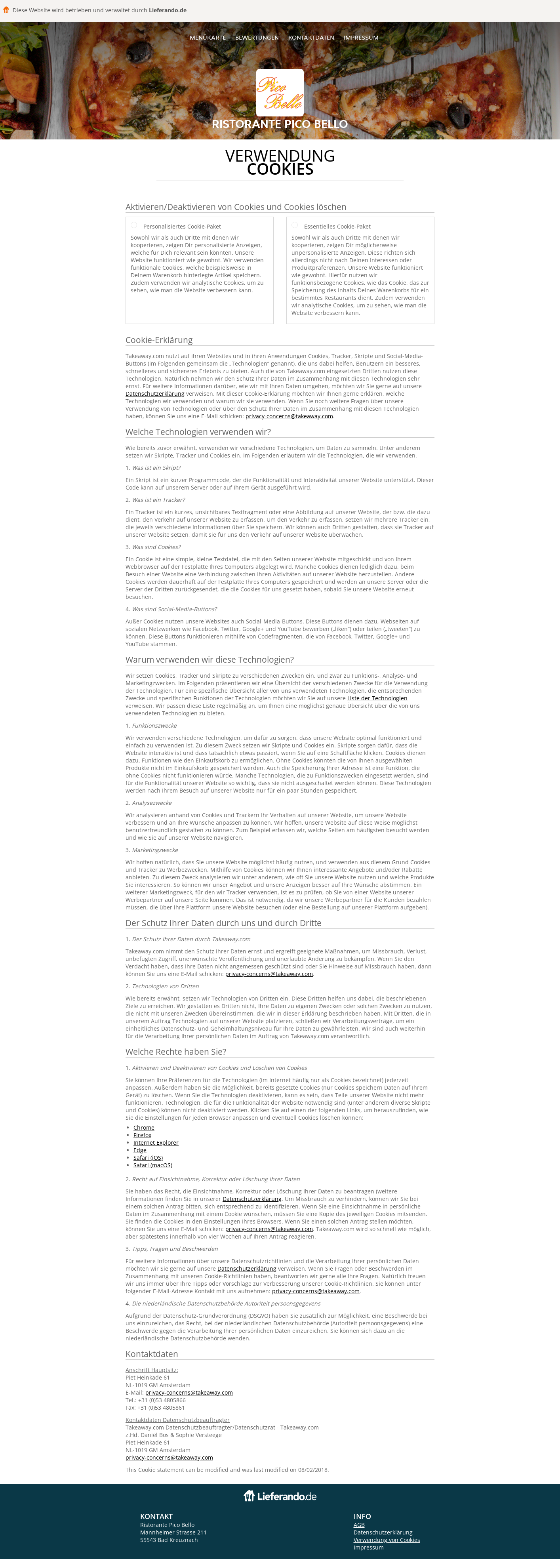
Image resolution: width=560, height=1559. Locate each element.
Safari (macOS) (152, 1165)
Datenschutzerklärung (155, 393)
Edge (140, 1150)
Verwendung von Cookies (387, 1540)
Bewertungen (257, 37)
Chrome (143, 1127)
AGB (359, 1525)
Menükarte (208, 37)
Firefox (142, 1135)
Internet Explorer (156, 1142)
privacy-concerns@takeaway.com (289, 416)
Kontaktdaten (311, 37)
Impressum (361, 37)
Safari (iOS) (148, 1157)
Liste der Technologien (377, 698)
